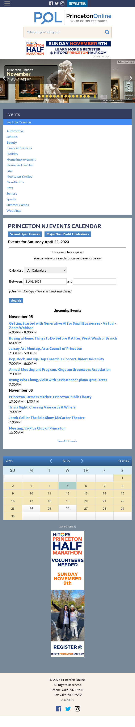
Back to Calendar (19, 122)
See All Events (67, 441)
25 (49, 508)
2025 (9, 461)
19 (67, 501)
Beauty (12, 142)
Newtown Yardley (19, 176)
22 (122, 501)
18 (49, 501)
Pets (10, 188)
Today (124, 461)
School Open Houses (25, 234)
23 (12, 508)
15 (122, 493)
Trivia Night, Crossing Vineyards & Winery (42, 407)
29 (122, 508)
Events (12, 114)
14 (104, 493)
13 (86, 493)
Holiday (12, 154)
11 (49, 493)
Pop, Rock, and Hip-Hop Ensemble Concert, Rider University (56, 359)
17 (31, 501)
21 (104, 501)
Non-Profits (15, 182)
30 (12, 516)
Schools (12, 137)
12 (67, 493)
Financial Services (19, 148)
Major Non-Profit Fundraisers (68, 234)
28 (104, 508)
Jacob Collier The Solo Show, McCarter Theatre (47, 418)
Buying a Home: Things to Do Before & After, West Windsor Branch (63, 338)
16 (12, 501)
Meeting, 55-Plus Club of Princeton (37, 428)
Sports (11, 199)
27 (86, 508)
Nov (67, 461)
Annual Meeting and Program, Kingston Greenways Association (59, 369)
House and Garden (20, 165)
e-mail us (67, 700)
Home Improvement (21, 159)
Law (9, 171)
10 (31, 493)
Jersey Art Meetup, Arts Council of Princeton (45, 348)
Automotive (15, 131)
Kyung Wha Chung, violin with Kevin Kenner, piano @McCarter (58, 380)
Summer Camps (18, 205)
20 (86, 501)
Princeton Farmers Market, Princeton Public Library (50, 397)
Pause (95, 96)
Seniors (12, 193)
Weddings (14, 210)
